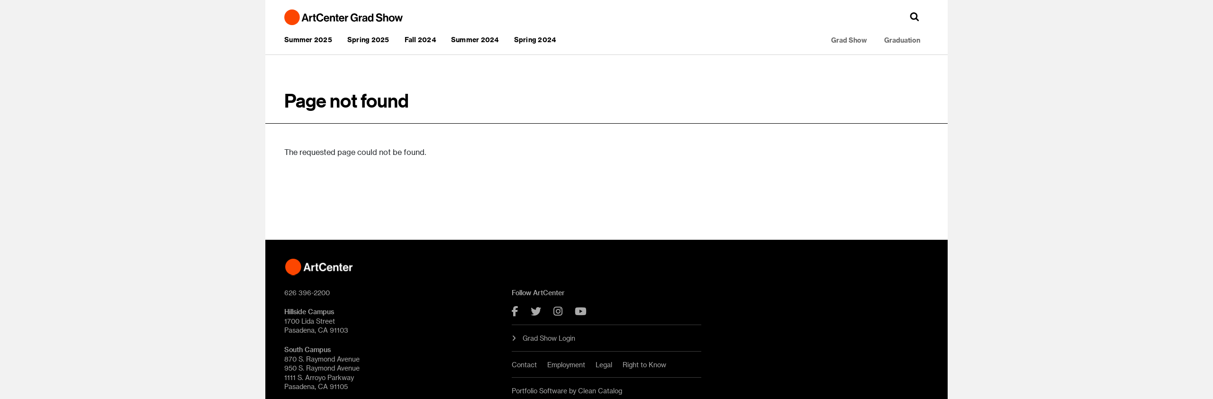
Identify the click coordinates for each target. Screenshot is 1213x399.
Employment (566, 365)
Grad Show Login (543, 338)
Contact (524, 365)
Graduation (902, 40)
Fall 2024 (420, 40)
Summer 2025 (308, 40)
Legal (604, 365)
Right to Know (644, 365)
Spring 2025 (368, 40)
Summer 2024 (475, 40)
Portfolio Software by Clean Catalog (567, 391)
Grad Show (849, 40)
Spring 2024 (535, 40)
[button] (914, 16)
